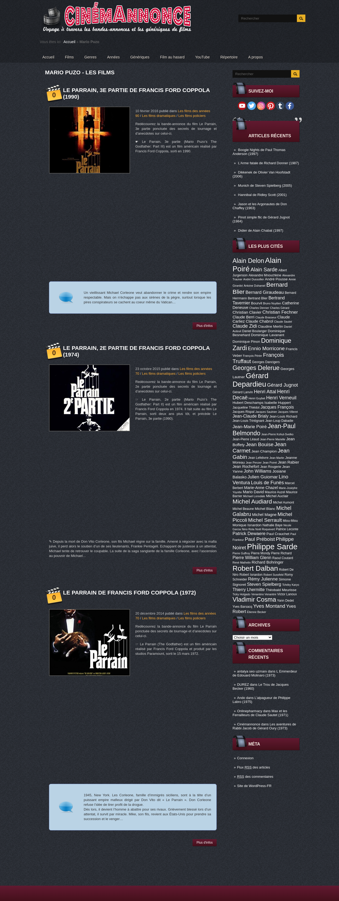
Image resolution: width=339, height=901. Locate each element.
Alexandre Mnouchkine (264, 275)
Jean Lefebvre (258, 458)
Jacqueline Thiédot (246, 407)
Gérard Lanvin (243, 392)
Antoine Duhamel (254, 285)
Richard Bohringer (267, 562)
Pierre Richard (281, 553)
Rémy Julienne (263, 579)
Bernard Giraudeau (265, 292)
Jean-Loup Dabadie (279, 421)
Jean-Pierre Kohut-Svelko (277, 434)
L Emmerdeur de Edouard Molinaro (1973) (265, 673)
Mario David (253, 492)
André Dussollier (253, 279)
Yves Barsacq (242, 607)
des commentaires (255, 777)
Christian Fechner (280, 312)
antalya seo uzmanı (252, 671)
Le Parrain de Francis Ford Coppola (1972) (129, 592)
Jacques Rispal (243, 412)
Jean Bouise (260, 444)
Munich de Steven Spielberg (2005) (265, 185)
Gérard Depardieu (251, 380)
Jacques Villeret (288, 411)
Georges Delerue (256, 367)
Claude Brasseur (265, 317)
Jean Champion (264, 451)
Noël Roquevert (265, 529)
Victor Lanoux (287, 594)
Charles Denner (259, 307)
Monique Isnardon (247, 525)
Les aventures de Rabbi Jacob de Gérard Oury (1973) (264, 726)
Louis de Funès (267, 482)
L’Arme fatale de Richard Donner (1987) (268, 163)
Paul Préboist (260, 539)
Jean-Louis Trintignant (248, 421)
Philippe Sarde (272, 546)
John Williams (257, 471)
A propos (255, 57)
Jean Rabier (288, 462)
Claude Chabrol (259, 321)
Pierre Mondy (260, 553)
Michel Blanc (265, 509)
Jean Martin (276, 457)
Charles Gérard (279, 307)
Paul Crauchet (277, 534)
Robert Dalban (255, 568)
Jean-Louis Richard (283, 416)
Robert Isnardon (250, 575)
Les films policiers (192, 116)
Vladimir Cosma (254, 599)
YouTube (202, 57)
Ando (241, 698)
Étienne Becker (256, 612)
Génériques (139, 57)
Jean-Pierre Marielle (272, 439)
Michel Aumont (283, 502)
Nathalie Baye (272, 525)
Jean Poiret (269, 462)
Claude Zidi (245, 326)
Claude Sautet (283, 321)
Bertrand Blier (257, 298)
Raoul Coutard (282, 558)
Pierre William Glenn (252, 557)
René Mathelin (242, 562)
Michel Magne (264, 515)
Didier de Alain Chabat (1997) (260, 230)
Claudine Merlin (270, 326)
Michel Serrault (265, 520)
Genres (90, 57)
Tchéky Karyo (290, 584)
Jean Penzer (254, 462)
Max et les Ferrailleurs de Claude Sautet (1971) (260, 713)
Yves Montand (269, 606)
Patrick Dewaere (249, 533)
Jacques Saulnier (266, 411)
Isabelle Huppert (278, 403)
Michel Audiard (252, 501)
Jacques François (277, 407)
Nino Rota (248, 529)
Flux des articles (253, 767)
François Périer (252, 355)
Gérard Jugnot (282, 385)
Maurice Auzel (275, 492)
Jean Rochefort (246, 466)
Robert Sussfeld (274, 574)
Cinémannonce (248, 724)
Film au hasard (172, 57)
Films (69, 57)
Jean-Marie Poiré (250, 426)
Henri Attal (265, 391)
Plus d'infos (205, 326)
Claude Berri (244, 317)
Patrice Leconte (287, 529)
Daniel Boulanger (254, 331)
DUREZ (243, 685)
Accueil (69, 42)
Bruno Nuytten (272, 303)
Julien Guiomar (263, 476)
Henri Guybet (257, 398)
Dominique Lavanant (267, 335)
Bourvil (256, 303)
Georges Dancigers (266, 362)
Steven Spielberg (264, 584)
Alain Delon (248, 260)
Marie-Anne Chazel (261, 488)
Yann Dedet (285, 600)
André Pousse (276, 279)
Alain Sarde (264, 269)
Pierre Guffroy (241, 553)
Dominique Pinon (246, 342)
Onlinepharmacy (249, 711)
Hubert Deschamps (248, 403)
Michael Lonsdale (254, 496)
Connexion (245, 758)
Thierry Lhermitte (249, 589)
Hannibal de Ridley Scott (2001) (262, 195)
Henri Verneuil (281, 397)
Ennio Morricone (266, 348)
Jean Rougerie (270, 467)
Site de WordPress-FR (254, 786)
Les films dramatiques (158, 116)
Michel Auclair (277, 496)
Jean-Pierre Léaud (246, 439)
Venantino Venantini (263, 594)
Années (113, 57)
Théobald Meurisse (281, 590)
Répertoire (229, 57)
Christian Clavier (247, 312)
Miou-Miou (290, 521)
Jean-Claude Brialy (251, 416)
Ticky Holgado (241, 594)
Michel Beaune (243, 509)
